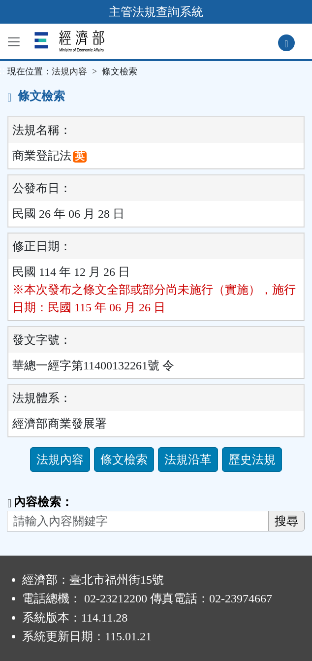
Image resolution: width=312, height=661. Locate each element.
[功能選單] (13, 42)
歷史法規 (252, 459)
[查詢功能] (286, 42)
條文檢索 (124, 459)
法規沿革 (188, 459)
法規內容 (69, 71)
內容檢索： (40, 502)
